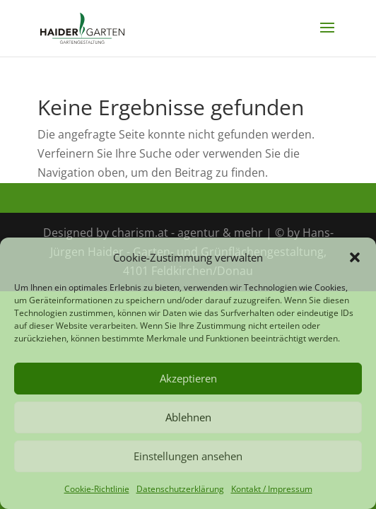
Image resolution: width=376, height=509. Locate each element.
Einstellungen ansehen (188, 456)
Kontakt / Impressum (271, 489)
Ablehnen (188, 417)
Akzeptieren (188, 378)
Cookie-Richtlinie (96, 489)
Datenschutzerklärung (180, 489)
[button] (355, 257)
